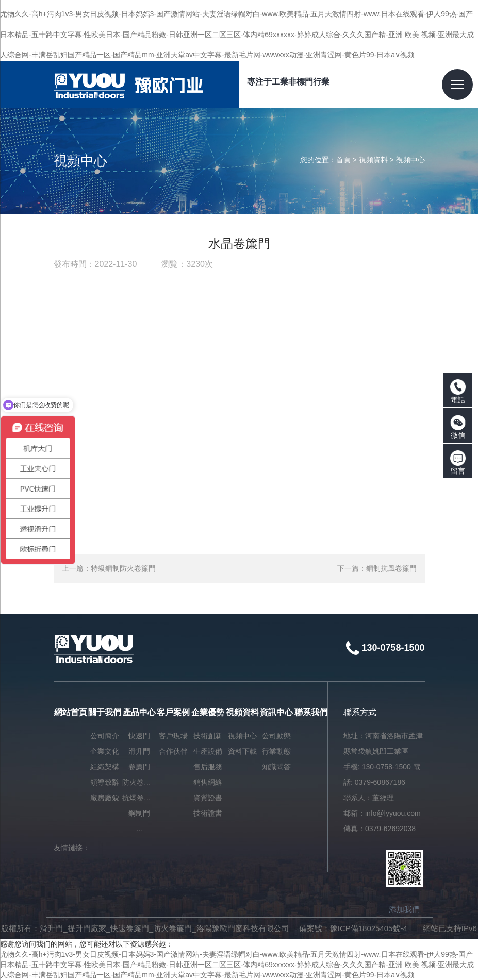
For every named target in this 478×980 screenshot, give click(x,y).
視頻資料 (373, 160)
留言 (458, 462)
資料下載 (242, 751)
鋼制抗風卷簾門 (391, 568)
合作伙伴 (173, 751)
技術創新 (207, 736)
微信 (458, 427)
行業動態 (276, 751)
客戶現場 (173, 736)
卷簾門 (139, 767)
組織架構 (104, 767)
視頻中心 (410, 160)
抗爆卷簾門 (139, 797)
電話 (458, 391)
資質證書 (207, 797)
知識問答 (276, 767)
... (139, 828)
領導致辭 (104, 782)
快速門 (139, 736)
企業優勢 (207, 712)
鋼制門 (139, 813)
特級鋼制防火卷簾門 (123, 568)
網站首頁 (70, 712)
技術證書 (207, 813)
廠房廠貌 (104, 797)
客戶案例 (173, 712)
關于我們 (104, 712)
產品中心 (139, 712)
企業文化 (104, 751)
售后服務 (207, 767)
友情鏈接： (72, 847)
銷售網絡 (207, 782)
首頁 (343, 160)
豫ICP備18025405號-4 (368, 928)
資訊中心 (276, 712)
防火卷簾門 (139, 782)
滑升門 (139, 751)
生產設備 (207, 751)
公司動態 (276, 736)
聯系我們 (310, 712)
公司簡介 (104, 736)
